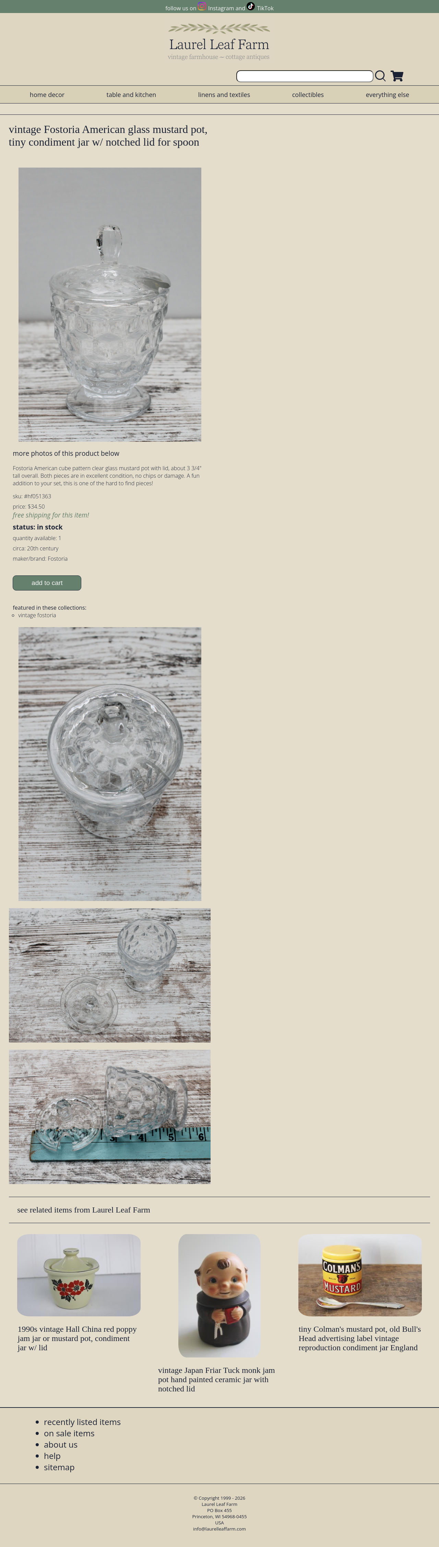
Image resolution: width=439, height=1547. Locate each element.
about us (61, 1444)
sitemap (59, 1467)
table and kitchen (131, 94)
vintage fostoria (37, 615)
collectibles (308, 94)
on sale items (69, 1433)
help (52, 1455)
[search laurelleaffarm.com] (382, 76)
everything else (387, 94)
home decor (47, 94)
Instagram (221, 8)
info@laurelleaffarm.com (219, 1529)
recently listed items (82, 1421)
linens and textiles (224, 94)
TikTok (265, 8)
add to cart (47, 582)
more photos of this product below (66, 453)
